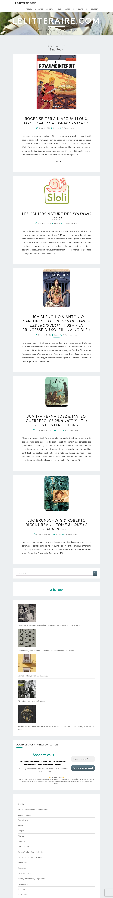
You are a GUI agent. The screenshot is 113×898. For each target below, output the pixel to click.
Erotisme (22, 868)
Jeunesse (22, 889)
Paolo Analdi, (45, 650)
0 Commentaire (69, 128)
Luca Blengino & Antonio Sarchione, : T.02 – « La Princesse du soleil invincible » (56, 323)
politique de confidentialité (58, 769)
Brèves (21, 825)
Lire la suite (57, 161)
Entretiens (22, 862)
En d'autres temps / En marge (30, 857)
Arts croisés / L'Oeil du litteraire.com (33, 809)
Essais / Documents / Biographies (31, 878)
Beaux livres (23, 820)
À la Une (21, 804)
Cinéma (21, 836)
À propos (39, 9)
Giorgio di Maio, (33, 676)
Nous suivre (78, 9)
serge (56, 128)
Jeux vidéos (22, 894)
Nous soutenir (92, 9)
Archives (50, 9)
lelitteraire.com (25, 2)
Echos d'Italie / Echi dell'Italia (30, 852)
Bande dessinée (24, 815)
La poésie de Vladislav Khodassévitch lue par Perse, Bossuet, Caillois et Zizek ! (49, 625)
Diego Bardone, (31, 701)
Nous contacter (63, 9)
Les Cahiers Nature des (56, 216)
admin (57, 223)
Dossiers (21, 841)
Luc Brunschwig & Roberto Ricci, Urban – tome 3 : (56, 524)
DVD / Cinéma (23, 846)
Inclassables (23, 884)
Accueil (29, 9)
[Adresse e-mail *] (83, 759)
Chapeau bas (23, 830)
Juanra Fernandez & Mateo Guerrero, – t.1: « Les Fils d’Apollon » (56, 420)
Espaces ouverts (24, 873)
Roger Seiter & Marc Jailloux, (56, 120)
